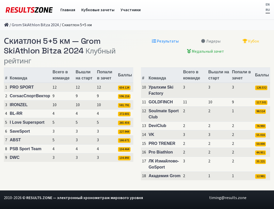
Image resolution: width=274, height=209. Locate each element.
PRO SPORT (22, 87)
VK (151, 134)
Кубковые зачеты (97, 10)
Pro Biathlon (161, 152)
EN (268, 4)
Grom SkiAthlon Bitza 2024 (35, 25)
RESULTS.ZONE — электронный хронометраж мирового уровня (84, 198)
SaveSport (20, 131)
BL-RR (16, 113)
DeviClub (157, 125)
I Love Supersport (27, 122)
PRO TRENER (162, 143)
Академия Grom (164, 176)
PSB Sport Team (25, 149)
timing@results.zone (227, 198)
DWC (14, 157)
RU (268, 9)
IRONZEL (19, 105)
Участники (131, 10)
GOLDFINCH (161, 102)
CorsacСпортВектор (30, 96)
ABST (15, 140)
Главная (67, 10)
